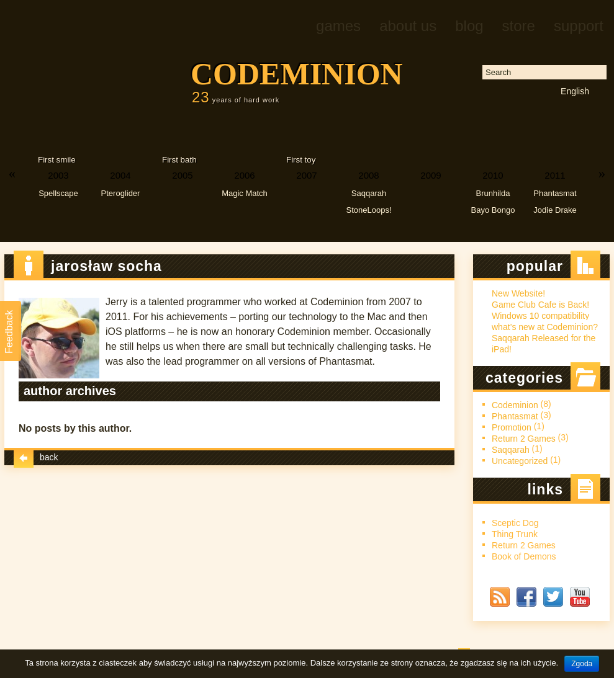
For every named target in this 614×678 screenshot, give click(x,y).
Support (578, 25)
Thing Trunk (515, 534)
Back (36, 456)
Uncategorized (520, 461)
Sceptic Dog (515, 523)
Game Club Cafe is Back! (540, 305)
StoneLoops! (368, 210)
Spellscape (58, 193)
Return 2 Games (524, 439)
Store (518, 25)
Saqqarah (368, 193)
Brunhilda (493, 193)
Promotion (511, 427)
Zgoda (581, 663)
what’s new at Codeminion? (545, 327)
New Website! (518, 293)
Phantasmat (554, 193)
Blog (469, 25)
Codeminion (297, 73)
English (575, 91)
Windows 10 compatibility (540, 316)
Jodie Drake (554, 210)
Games (338, 25)
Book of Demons (524, 556)
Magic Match (245, 193)
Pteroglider (120, 193)
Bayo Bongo (493, 210)
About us (407, 25)
